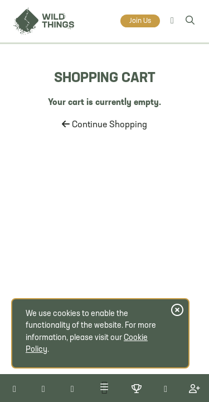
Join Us (140, 21)
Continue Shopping (104, 125)
